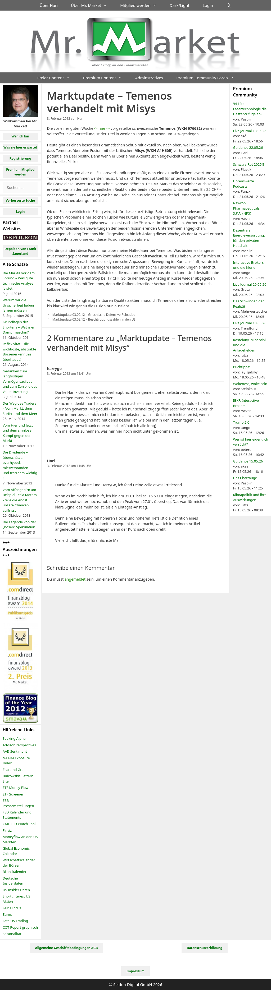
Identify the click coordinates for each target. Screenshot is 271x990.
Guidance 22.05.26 (248, 147)
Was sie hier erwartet (20, 147)
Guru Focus (12, 907)
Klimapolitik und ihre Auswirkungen (249, 497)
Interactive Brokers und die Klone (248, 265)
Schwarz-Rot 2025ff (248, 164)
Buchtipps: (241, 366)
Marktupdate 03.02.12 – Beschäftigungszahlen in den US (94, 319)
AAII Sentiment (15, 751)
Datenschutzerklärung (204, 948)
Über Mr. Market (92, 5)
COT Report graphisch (20, 927)
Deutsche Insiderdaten (13, 881)
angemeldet (75, 579)
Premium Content (106, 77)
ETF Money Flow (15, 787)
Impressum (135, 971)
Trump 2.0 (241, 422)
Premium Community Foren (208, 77)
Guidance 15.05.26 (248, 461)
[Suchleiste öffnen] (229, 5)
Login (208, 5)
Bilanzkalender (14, 871)
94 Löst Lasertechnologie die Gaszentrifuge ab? (250, 108)
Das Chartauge (245, 477)
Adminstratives (149, 77)
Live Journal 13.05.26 (249, 130)
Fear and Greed (15, 769)
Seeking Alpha (14, 738)
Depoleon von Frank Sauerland (20, 251)
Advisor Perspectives (19, 745)
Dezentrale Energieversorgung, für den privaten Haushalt (249, 238)
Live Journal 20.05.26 (249, 284)
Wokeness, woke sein (250, 383)
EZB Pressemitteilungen (18, 803)
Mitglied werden (141, 5)
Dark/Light (179, 5)
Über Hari (49, 5)
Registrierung (20, 158)
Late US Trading (15, 920)
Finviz (7, 830)
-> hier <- (102, 128)
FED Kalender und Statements (17, 815)
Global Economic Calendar (16, 851)
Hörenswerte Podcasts (243, 184)
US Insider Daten (16, 889)
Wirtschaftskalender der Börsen (19, 863)
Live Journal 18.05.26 (249, 323)
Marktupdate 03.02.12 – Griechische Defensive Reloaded (94, 314)
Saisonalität (12, 933)
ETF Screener (13, 794)
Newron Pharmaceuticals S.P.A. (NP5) (246, 208)
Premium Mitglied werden (20, 172)
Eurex (7, 914)
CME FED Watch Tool (19, 823)
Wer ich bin (20, 136)
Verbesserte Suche (20, 200)
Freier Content (56, 77)
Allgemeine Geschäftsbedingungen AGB (66, 948)
